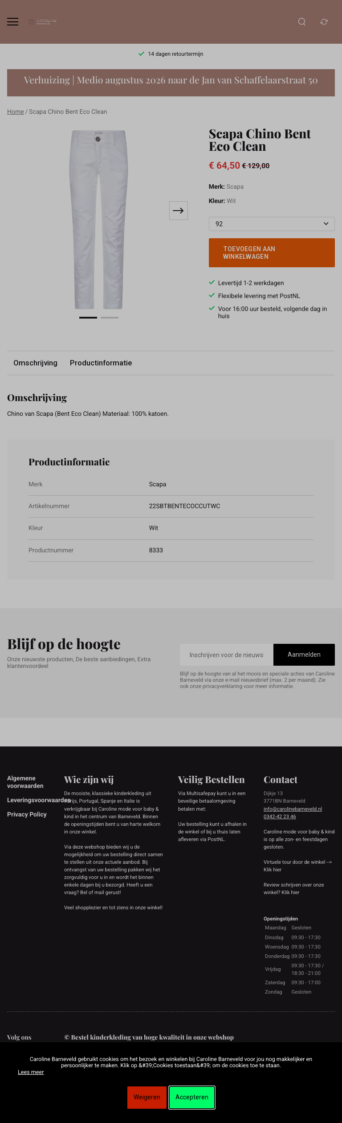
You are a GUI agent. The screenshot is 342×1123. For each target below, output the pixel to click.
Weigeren (147, 1097)
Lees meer (31, 1072)
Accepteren (191, 1097)
